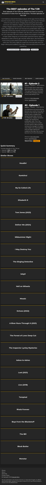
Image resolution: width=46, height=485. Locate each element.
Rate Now (18, 96)
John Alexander (34, 98)
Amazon (36, 141)
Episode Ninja (15, 477)
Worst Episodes (17, 78)
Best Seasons (28, 78)
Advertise (4, 473)
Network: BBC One (25, 49)
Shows (3, 470)
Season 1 (27, 85)
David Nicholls (33, 100)
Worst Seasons (40, 78)
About (3, 472)
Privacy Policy (5, 475)
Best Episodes (6, 78)
